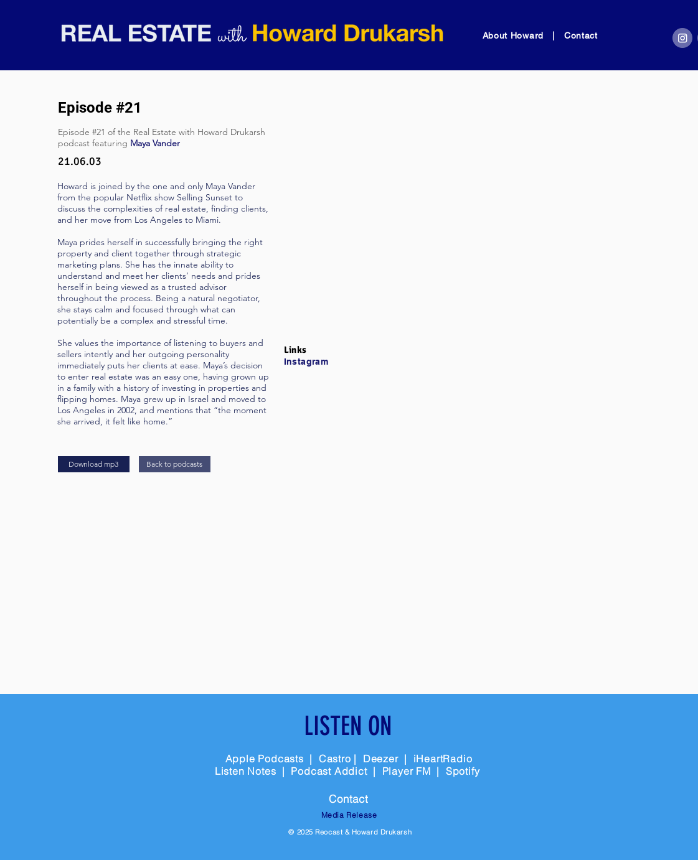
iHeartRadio (443, 758)
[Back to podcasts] (174, 464)
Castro (335, 758)
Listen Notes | (253, 771)
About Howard (515, 35)
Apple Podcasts (264, 758)
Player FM (406, 771)
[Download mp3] (94, 464)
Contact (581, 35)
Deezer (381, 758)
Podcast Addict (330, 771)
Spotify (463, 771)
